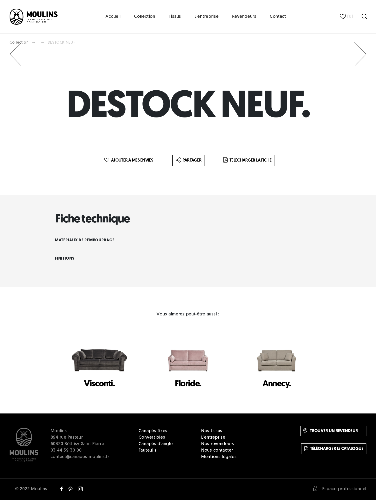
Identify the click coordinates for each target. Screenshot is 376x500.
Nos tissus (211, 431)
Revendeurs (244, 16)
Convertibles (152, 437)
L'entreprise (206, 16)
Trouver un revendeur (330, 430)
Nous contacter (217, 450)
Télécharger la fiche (247, 160)
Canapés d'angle (156, 444)
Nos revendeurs (217, 444)
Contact (278, 16)
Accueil (113, 16)
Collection (144, 16)
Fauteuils (148, 450)
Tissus (175, 16)
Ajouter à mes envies (128, 160)
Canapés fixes (153, 431)
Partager (188, 160)
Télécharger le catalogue (334, 448)
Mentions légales (219, 457)
